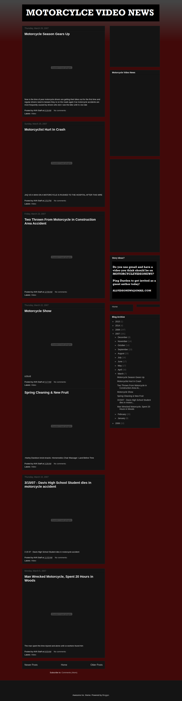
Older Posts (97, 665)
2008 (118, 330)
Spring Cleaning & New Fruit (46, 392)
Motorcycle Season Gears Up (47, 34)
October (122, 345)
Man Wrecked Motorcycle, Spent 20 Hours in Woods (133, 407)
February (122, 414)
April (120, 369)
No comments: (60, 110)
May (120, 365)
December (123, 337)
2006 (118, 423)
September (123, 349)
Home (64, 665)
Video (33, 113)
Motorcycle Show (37, 311)
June (120, 361)
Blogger (105, 695)
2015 (118, 321)
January (122, 418)
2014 (118, 325)
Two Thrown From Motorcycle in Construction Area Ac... (132, 386)
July (120, 357)
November (123, 341)
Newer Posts (31, 665)
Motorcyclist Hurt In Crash (44, 129)
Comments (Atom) (69, 672)
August (121, 353)
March (121, 373)
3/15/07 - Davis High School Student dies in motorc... (134, 401)
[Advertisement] (134, 45)
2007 (118, 334)
